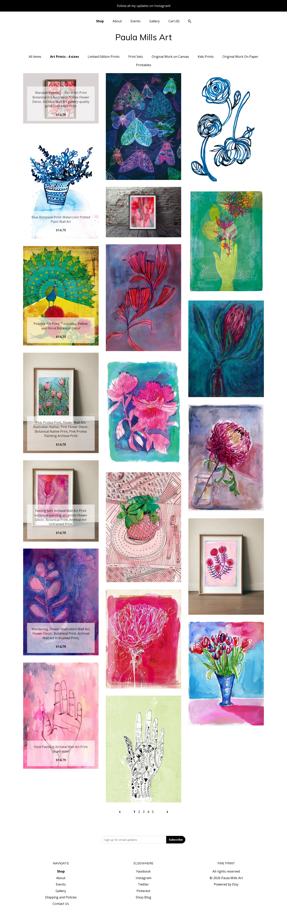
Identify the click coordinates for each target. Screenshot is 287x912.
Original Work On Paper (240, 56)
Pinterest (143, 891)
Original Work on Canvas (170, 56)
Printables (143, 65)
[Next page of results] (167, 812)
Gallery (154, 21)
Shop (100, 21)
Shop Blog (143, 897)
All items (35, 56)
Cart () (173, 21)
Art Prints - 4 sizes (64, 56)
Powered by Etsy (226, 884)
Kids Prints (206, 56)
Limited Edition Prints (104, 56)
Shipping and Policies (61, 897)
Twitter (143, 884)
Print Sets (135, 56)
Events (136, 21)
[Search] (189, 22)
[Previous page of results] (120, 812)
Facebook (143, 871)
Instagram (143, 878)
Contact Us (61, 903)
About (117, 21)
